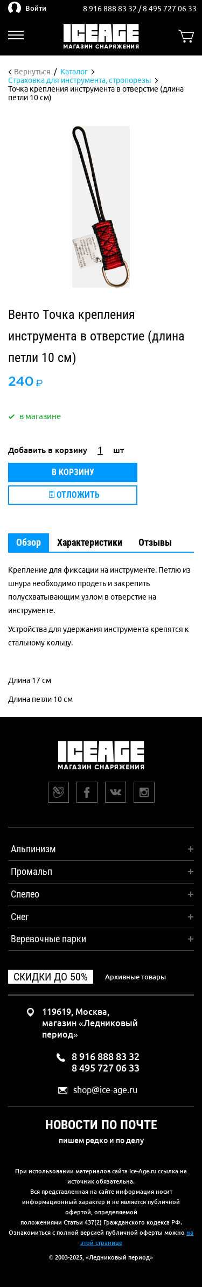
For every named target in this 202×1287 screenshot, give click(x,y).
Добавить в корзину (47, 450)
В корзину (73, 472)
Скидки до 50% (50, 976)
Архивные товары (135, 976)
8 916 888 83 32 (110, 8)
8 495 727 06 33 (170, 8)
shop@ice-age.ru (105, 1090)
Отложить (74, 495)
